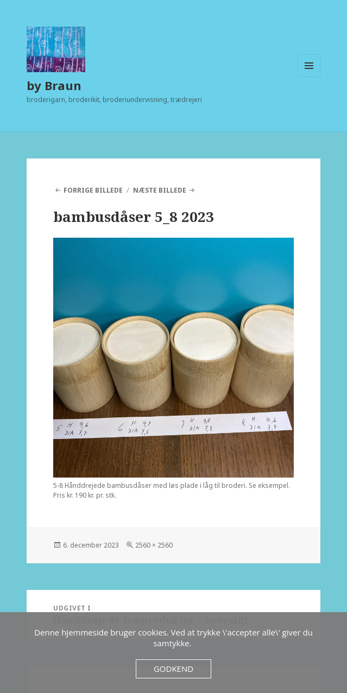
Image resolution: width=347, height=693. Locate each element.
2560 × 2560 (154, 545)
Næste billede (159, 190)
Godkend (173, 668)
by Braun (54, 85)
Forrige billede (93, 190)
